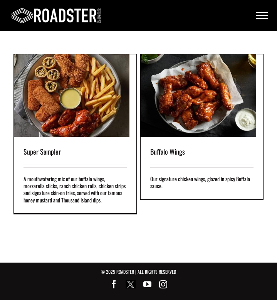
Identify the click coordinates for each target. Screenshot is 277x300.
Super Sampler (42, 152)
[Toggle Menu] (262, 15)
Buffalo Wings (167, 152)
